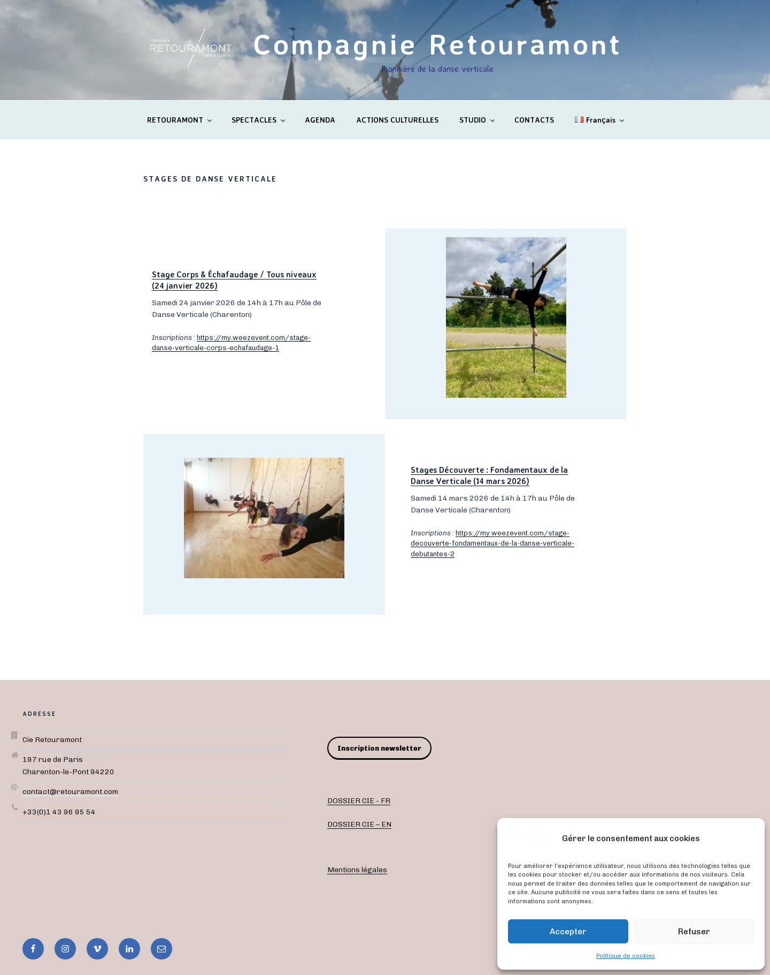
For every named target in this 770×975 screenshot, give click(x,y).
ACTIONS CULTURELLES (397, 119)
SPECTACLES (259, 119)
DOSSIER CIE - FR (358, 800)
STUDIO (477, 119)
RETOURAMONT (180, 119)
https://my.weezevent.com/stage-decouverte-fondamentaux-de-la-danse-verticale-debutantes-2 (492, 543)
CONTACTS (534, 119)
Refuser (694, 931)
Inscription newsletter (379, 748)
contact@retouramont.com (70, 791)
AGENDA (320, 119)
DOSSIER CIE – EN (359, 824)
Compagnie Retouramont (437, 44)
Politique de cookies (625, 956)
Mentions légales (357, 869)
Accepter (568, 931)
